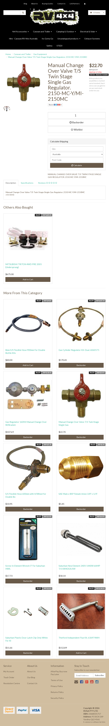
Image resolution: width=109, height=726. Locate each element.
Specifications (27, 183)
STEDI (59, 45)
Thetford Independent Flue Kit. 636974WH (79, 637)
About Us (34, 4)
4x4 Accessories (20, 31)
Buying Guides (47, 4)
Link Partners (75, 4)
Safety (49, 45)
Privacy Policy (57, 686)
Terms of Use (57, 680)
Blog (25, 4)
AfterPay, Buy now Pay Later (59, 672)
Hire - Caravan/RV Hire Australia (23, 38)
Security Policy (57, 698)
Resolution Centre (11, 683)
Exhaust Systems (92, 38)
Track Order (8, 677)
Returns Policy (57, 692)
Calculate (76, 165)
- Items (95, 12)
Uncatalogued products (68, 38)
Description (11, 183)
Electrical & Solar (88, 31)
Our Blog (31, 677)
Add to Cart (28, 279)
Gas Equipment (40, 54)
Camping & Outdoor (66, 31)
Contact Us (61, 4)
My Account (8, 671)
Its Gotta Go (47, 38)
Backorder (77, 122)
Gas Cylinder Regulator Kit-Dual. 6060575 (79, 350)
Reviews (47, 183)
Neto (103, 722)
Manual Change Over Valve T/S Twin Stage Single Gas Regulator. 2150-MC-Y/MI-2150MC (47, 57)
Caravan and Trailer (42, 31)
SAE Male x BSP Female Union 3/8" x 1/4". (78, 494)
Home (8, 54)
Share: (55, 105)
